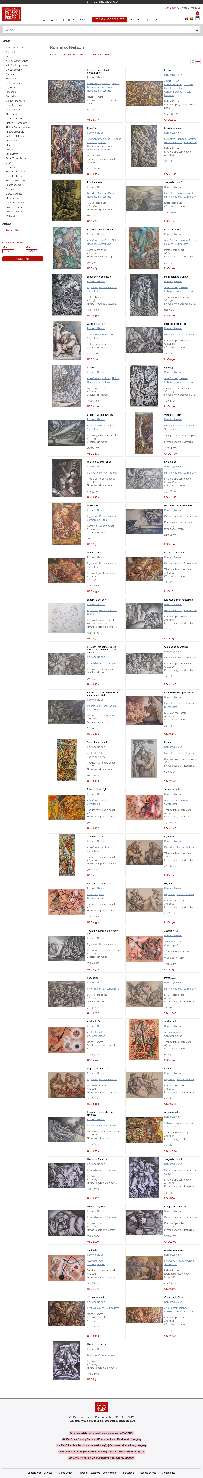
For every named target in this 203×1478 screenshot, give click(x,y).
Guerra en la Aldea (174, 1297)
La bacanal (93, 505)
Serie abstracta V (173, 789)
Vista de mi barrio (173, 415)
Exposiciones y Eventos (40, 1473)
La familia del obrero (98, 600)
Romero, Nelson (96, 77)
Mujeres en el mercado (99, 1068)
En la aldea (170, 462)
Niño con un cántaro (97, 1344)
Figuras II (169, 836)
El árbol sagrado (173, 128)
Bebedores (92, 978)
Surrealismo (104, 90)
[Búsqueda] (197, 28)
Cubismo (169, 291)
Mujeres (168, 883)
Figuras (168, 1068)
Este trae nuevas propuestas (179, 692)
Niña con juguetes (96, 1206)
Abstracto (169, 80)
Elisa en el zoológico (97, 789)
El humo (91, 367)
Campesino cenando (175, 1206)
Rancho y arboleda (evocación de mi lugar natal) (102, 693)
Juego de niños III (173, 1159)
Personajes (170, 978)
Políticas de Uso (147, 1473)
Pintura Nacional (173, 142)
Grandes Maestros (186, 138)
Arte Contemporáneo (98, 83)
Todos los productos (16, 47)
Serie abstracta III (96, 883)
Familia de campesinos (99, 462)
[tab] (54, 54)
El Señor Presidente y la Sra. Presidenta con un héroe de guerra (102, 650)
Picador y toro (94, 182)
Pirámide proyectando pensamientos (98, 71)
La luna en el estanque (99, 276)
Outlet (105, 519)
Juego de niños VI (96, 324)
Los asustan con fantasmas (178, 600)
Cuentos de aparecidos (176, 647)
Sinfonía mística (95, 836)
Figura (167, 742)
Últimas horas (94, 552)
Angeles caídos (172, 1112)
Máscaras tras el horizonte (178, 505)
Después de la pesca (175, 324)
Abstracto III (170, 1021)
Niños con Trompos (97, 1159)
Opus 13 (168, 367)
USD (4, 246)
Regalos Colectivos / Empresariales (99, 1473)
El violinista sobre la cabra (100, 229)
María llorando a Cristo (176, 276)
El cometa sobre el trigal (100, 415)
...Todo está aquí (95, 1297)
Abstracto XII (171, 930)
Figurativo (169, 138)
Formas (168, 70)
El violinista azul (172, 229)
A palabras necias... (174, 1250)
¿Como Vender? (66, 1473)
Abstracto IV (93, 1021)
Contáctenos (172, 7)
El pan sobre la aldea (175, 552)
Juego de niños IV (173, 182)
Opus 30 (91, 128)
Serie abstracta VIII (97, 742)
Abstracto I (92, 1250)
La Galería (128, 1473)
